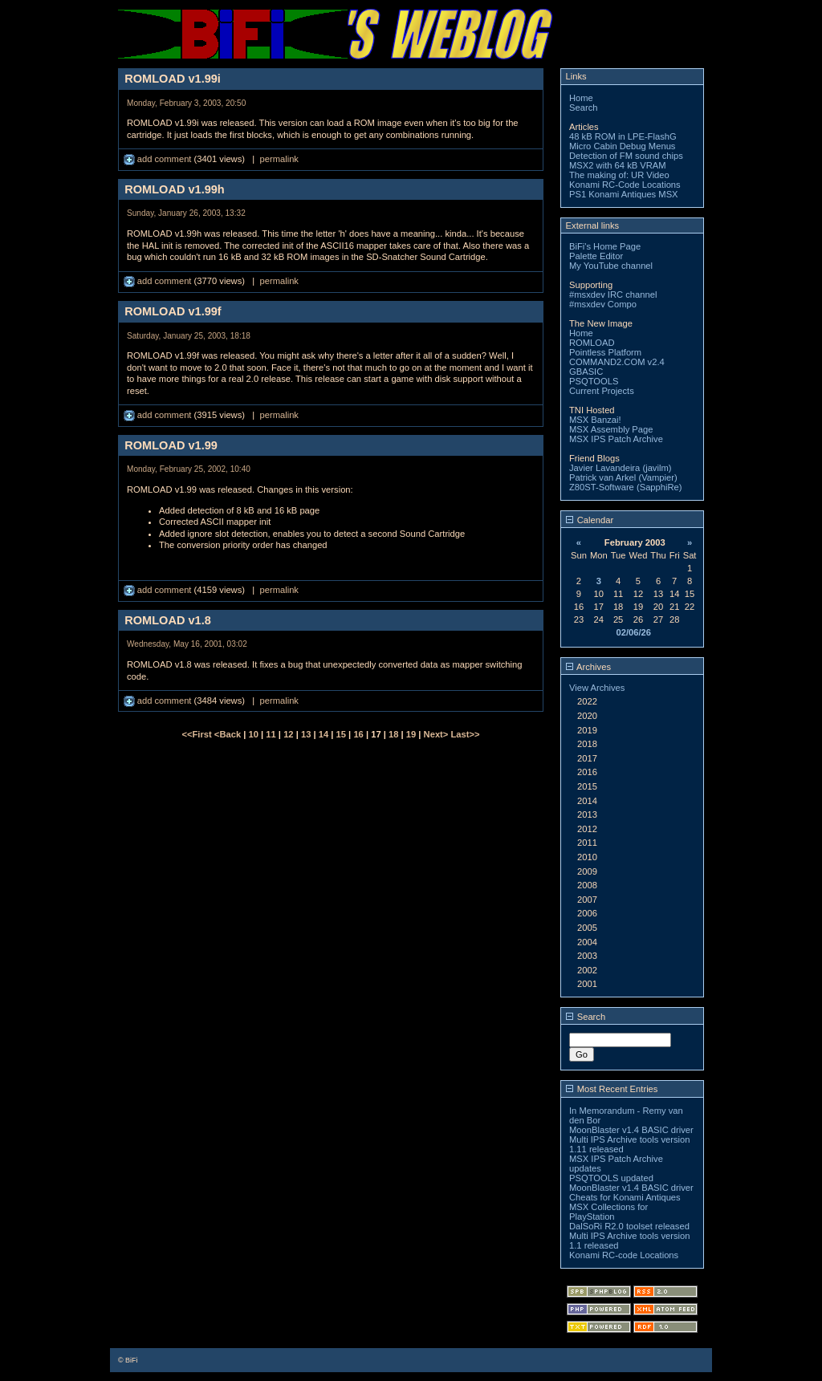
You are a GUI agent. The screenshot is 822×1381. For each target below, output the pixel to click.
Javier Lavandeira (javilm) (620, 468)
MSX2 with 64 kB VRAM (617, 165)
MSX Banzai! (595, 419)
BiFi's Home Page (605, 246)
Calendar (590, 520)
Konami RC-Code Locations (625, 184)
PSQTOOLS (593, 381)
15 (341, 734)
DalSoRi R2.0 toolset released (629, 1226)
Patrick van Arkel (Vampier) (623, 477)
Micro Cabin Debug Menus (622, 146)
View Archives (597, 688)
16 (358, 734)
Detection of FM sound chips (626, 155)
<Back (228, 734)
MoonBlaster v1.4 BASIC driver (631, 1130)
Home (581, 98)
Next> (437, 734)
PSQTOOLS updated (611, 1178)
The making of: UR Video (619, 175)
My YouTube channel (611, 265)
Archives (588, 667)
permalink (279, 159)
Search (583, 107)
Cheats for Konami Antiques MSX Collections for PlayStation (625, 1206)
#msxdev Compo (603, 304)
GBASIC (586, 371)
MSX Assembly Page (611, 429)
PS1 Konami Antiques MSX (623, 194)
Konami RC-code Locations (623, 1255)
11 (270, 734)
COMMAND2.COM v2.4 (617, 362)
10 (253, 734)
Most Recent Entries (612, 1089)
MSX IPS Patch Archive (616, 439)
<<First (197, 734)
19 (411, 734)
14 (323, 734)
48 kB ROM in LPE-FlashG (623, 136)
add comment (159, 159)
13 (306, 734)
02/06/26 (633, 632)
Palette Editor (596, 256)
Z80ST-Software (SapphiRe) (625, 487)
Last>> (464, 734)
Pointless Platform (605, 352)
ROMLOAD (592, 342)
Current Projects (601, 391)
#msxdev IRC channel (613, 294)
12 (288, 734)
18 (393, 734)
